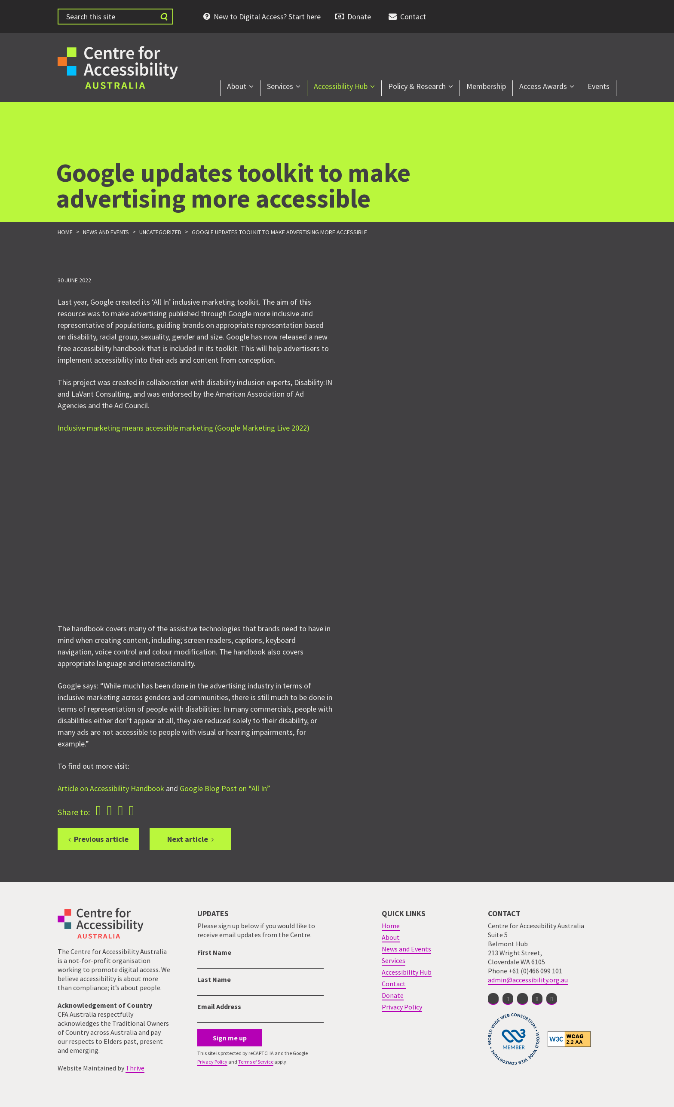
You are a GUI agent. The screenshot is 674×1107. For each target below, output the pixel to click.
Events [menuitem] (599, 86)
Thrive (135, 1068)
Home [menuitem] (391, 925)
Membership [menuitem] (486, 86)
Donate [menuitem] (359, 16)
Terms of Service (255, 1061)
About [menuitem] (236, 86)
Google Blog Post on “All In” (225, 788)
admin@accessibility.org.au (528, 980)
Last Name (214, 979)
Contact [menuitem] (413, 16)
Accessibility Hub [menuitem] (341, 86)
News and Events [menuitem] (406, 949)
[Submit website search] (163, 16)
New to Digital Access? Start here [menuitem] (267, 16)
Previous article (101, 839)
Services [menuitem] (280, 86)
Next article (187, 839)
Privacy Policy (212, 1061)
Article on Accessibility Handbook (111, 788)
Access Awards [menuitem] (543, 86)
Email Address (219, 1006)
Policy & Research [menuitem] (417, 86)
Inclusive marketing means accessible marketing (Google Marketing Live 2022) (183, 428)
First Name (214, 952)
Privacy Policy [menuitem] (402, 1007)
